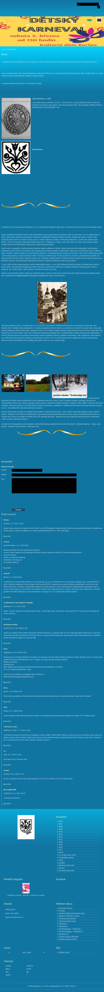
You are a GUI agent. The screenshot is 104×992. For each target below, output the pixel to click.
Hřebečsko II (63, 926)
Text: (3, 479)
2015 (61, 845)
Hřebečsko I (63, 924)
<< (9, 953)
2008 (61, 827)
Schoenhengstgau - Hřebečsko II (71, 932)
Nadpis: (4, 474)
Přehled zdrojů (64, 952)
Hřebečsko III (64, 934)
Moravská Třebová (65, 908)
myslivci (62, 868)
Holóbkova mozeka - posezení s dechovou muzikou (26, 895)
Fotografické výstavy (66, 858)
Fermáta (62, 911)
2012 (61, 837)
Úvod (3, 49)
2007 (61, 824)
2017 (61, 850)
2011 (61, 834)
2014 (61, 842)
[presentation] (52, 501)
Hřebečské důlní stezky (67, 921)
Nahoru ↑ (73, 986)
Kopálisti (62, 863)
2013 (61, 839)
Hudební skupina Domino (68, 939)
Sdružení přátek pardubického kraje (72, 913)
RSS (46, 986)
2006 (61, 821)
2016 (61, 847)
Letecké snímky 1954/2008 (68, 937)
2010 (61, 832)
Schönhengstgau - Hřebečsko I (70, 929)
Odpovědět (7, 536)
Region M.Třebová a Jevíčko (69, 916)
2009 (61, 829)
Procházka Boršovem (66, 871)
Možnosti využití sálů (66, 865)
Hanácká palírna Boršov (67, 919)
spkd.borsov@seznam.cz (14, 917)
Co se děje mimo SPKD (67, 855)
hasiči (61, 860)
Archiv (61, 852)
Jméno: (4, 470)
